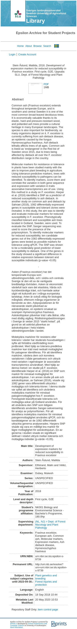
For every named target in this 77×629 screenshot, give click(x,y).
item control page (48, 609)
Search (47, 46)
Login (12, 54)
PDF (46, 84)
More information (16, 627)
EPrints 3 (13, 624)
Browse (37, 46)
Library (35, 21)
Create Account (27, 54)
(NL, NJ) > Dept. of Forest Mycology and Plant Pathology (50, 524)
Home (20, 46)
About (28, 46)
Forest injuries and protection (46, 583)
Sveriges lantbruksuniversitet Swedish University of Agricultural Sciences (46, 13)
